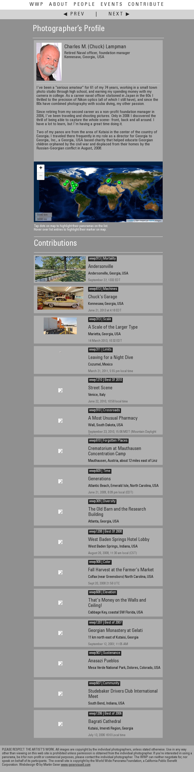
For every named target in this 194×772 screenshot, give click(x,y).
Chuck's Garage (102, 297)
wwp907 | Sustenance (104, 653)
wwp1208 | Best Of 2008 (105, 532)
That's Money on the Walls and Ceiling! (117, 603)
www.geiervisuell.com (75, 765)
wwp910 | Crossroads (104, 410)
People (84, 4)
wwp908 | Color (100, 562)
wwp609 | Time (99, 471)
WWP (37, 4)
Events (112, 4)
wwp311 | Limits (100, 350)
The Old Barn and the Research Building (117, 512)
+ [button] (40, 168)
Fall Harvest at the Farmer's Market (121, 570)
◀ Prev (74, 14)
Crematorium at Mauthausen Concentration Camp (114, 451)
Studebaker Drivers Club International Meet (123, 694)
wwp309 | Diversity (102, 501)
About (58, 4)
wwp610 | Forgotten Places (108, 441)
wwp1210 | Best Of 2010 (105, 380)
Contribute (146, 4)
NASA (151, 220)
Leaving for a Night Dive (110, 357)
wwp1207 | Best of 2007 (105, 623)
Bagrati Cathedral (104, 721)
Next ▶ (119, 14)
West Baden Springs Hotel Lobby (118, 539)
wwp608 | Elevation (102, 592)
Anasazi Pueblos (103, 661)
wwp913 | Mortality (102, 259)
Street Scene (100, 388)
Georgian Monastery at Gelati (115, 630)
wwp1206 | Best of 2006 (105, 714)
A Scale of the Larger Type (113, 327)
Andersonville (100, 266)
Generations (99, 479)
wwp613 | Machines (103, 289)
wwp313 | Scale (100, 319)
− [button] (40, 176)
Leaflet (131, 220)
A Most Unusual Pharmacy (112, 418)
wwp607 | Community (104, 683)
